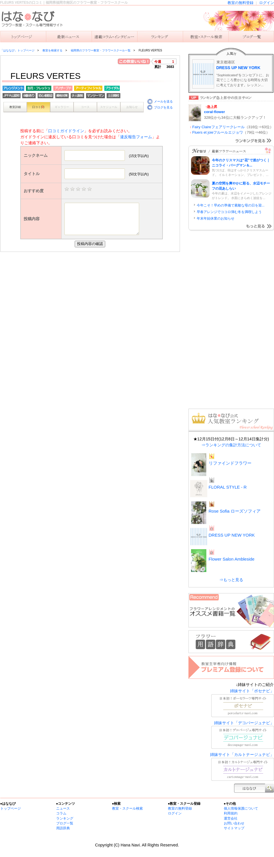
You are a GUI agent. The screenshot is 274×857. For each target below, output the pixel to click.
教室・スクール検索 (127, 808)
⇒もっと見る (231, 579)
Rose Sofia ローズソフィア (235, 511)
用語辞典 (63, 828)
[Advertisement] (91, 295)
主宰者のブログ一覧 (251, 36)
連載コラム (114, 36)
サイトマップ (234, 828)
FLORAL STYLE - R (228, 487)
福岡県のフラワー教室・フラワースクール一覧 (101, 50)
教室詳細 (15, 107)
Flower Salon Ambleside (232, 559)
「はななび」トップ (23, 36)
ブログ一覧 (64, 823)
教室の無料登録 (240, 3)
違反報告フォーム (136, 137)
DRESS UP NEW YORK (238, 67)
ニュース (69, 36)
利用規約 (231, 813)
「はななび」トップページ (17, 50)
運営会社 (231, 818)
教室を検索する (205, 36)
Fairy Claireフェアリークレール (218, 127)
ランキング (160, 36)
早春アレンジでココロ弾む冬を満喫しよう (229, 212)
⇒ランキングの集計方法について (231, 445)
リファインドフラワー (230, 463)
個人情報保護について (241, 808)
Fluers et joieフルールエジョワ (217, 132)
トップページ (10, 808)
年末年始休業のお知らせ (215, 218)
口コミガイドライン (66, 131)
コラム (61, 813)
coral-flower (214, 112)
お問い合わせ (234, 823)
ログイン (266, 3)
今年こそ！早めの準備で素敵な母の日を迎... (231, 205)
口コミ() (38, 107)
